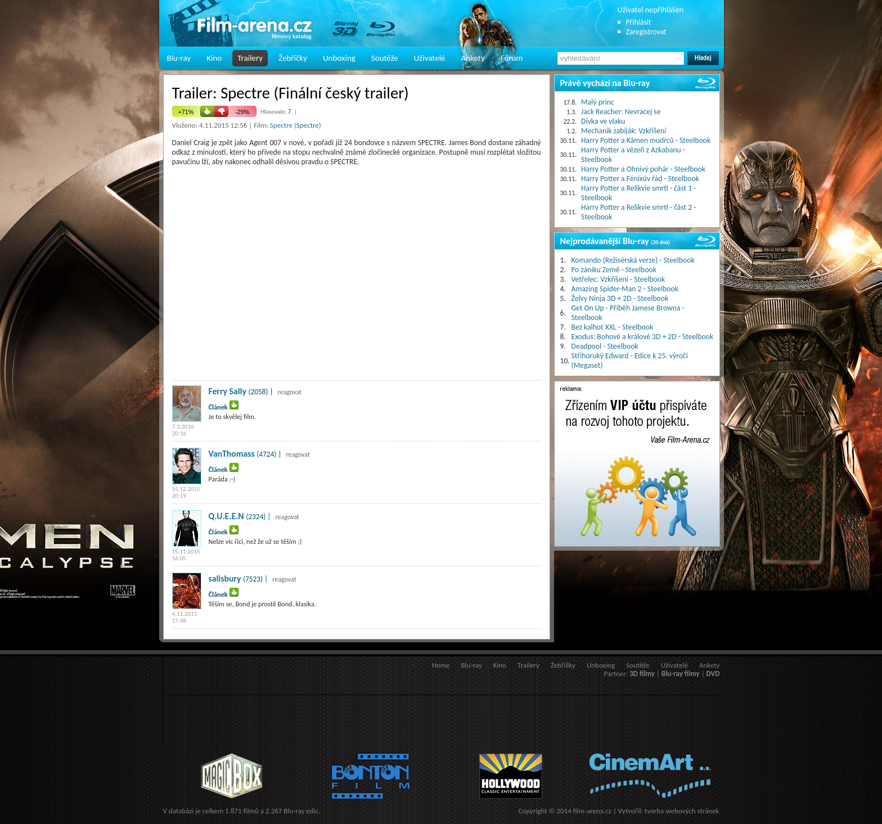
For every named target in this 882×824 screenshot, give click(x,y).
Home (441, 665)
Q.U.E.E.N (226, 516)
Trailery (250, 58)
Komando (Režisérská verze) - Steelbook (633, 260)
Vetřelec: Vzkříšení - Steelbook (618, 279)
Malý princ (597, 102)
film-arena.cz (592, 811)
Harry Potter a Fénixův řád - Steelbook (640, 178)
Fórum (512, 58)
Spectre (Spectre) (295, 125)
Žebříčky (292, 58)
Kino (214, 58)
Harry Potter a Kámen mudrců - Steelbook (645, 140)
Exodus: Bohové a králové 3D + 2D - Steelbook (643, 336)
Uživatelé (430, 58)
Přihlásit (638, 22)
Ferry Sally (227, 391)
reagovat (290, 392)
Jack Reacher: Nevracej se (620, 111)
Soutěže (384, 58)
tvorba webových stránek (682, 811)
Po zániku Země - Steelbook (614, 269)
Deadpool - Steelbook (605, 346)
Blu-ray (179, 58)
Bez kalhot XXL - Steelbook (613, 327)
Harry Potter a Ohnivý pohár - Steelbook (643, 169)
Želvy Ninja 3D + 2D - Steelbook (620, 298)
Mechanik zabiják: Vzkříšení (623, 131)
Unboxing (339, 58)
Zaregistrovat (646, 32)
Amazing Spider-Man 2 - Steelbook (625, 289)
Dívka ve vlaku (603, 121)
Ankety (473, 58)
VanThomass (232, 453)
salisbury (225, 578)
